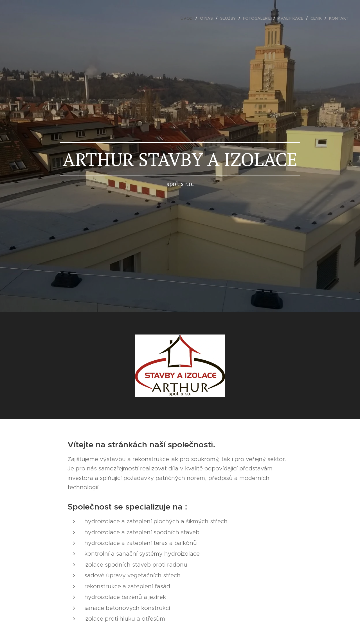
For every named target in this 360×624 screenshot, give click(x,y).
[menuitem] (188, 18)
